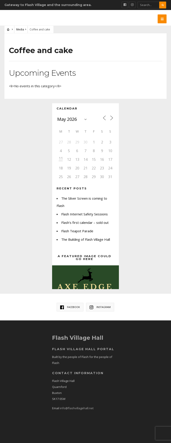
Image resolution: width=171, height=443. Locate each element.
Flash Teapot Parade (77, 231)
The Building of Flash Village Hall (85, 239)
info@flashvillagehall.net (77, 408)
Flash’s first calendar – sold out (85, 222)
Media (20, 29)
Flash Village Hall (78, 337)
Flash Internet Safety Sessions (84, 214)
